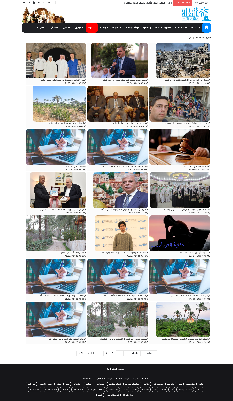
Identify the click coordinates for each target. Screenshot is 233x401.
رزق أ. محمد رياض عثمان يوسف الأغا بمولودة (148, 2)
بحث (197, 28)
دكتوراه (127, 378)
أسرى (66, 28)
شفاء (100, 395)
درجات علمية (164, 28)
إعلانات (199, 389)
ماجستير (119, 378)
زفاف (201, 384)
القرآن (54, 28)
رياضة (58, 384)
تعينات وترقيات (115, 384)
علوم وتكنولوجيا (46, 384)
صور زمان (145, 389)
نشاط (135, 389)
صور (118, 28)
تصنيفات (182, 28)
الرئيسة (207, 37)
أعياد (172, 389)
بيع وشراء (31, 384)
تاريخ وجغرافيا (78, 389)
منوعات (105, 28)
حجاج (155, 389)
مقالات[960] (195, 37)
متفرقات (170, 384)
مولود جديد (190, 384)
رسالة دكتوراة (128, 395)
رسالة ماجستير (34, 389)
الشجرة (147, 28)
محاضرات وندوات (132, 384)
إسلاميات (78, 384)
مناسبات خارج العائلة (96, 389)
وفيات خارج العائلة (185, 389)
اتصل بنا (41, 28)
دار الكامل (65, 389)
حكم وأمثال (100, 384)
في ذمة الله (158, 384)
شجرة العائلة (88, 378)
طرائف (88, 384)
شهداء (91, 28)
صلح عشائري (113, 389)
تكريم (164, 389)
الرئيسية (145, 378)
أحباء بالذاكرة (132, 28)
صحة (67, 384)
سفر (180, 384)
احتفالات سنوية (51, 389)
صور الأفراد (100, 378)
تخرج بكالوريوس (113, 395)
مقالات (146, 384)
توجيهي (78, 28)
